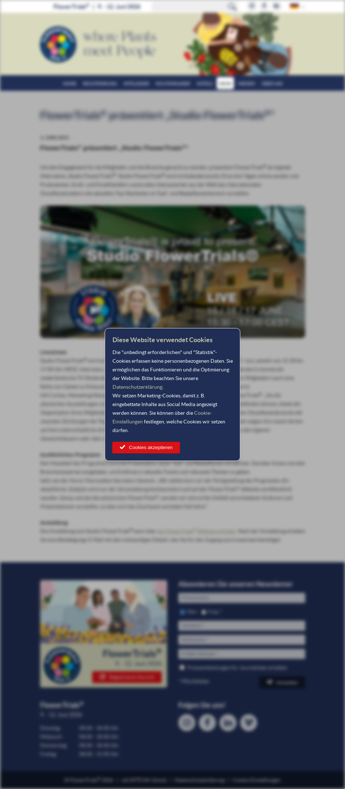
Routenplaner (173, 83)
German (295, 6)
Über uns (271, 83)
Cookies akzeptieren (151, 447)
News (225, 83)
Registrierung (100, 83)
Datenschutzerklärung (137, 387)
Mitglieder (136, 83)
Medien (246, 83)
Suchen (232, 6)
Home (69, 83)
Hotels (205, 83)
